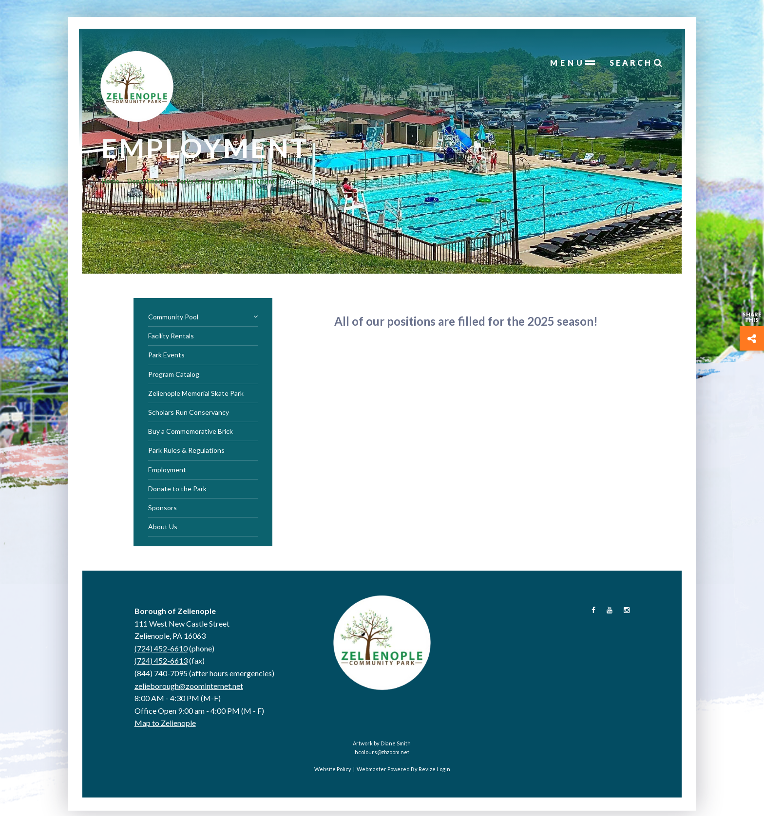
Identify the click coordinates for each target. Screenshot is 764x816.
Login (443, 773)
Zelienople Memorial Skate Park (196, 397)
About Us (162, 530)
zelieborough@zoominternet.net (188, 689)
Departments (153, 193)
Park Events (166, 358)
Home (116, 193)
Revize (427, 773)
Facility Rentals (171, 339)
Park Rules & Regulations (186, 454)
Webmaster (371, 773)
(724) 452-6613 (161, 664)
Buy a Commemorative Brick (190, 435)
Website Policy (332, 773)
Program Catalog (173, 378)
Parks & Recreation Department (231, 193)
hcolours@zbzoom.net (382, 756)
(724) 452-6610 (161, 652)
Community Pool (203, 321)
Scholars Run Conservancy (188, 416)
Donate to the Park (177, 492)
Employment (167, 473)
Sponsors (162, 511)
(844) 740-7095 (161, 677)
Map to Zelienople (165, 726)
